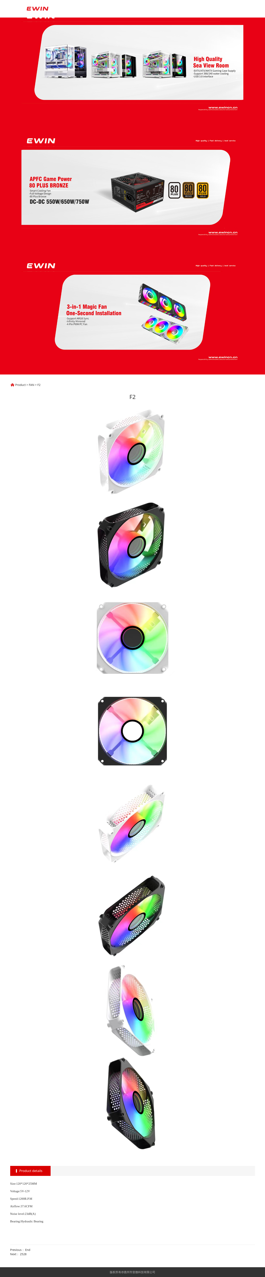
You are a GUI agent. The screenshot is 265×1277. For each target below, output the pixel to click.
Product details (30, 1171)
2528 (23, 1254)
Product (20, 385)
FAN (31, 385)
